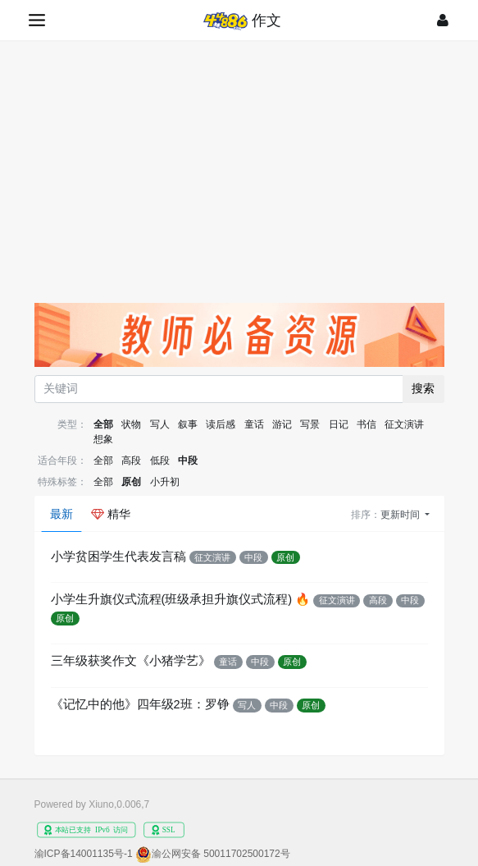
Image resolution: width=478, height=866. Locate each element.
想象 (103, 439)
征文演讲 (404, 424)
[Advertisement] (239, 163)
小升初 (165, 482)
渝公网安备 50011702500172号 (221, 853)
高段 (131, 460)
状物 (131, 424)
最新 (61, 513)
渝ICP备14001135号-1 (83, 853)
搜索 (423, 388)
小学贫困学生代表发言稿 (118, 556)
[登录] (442, 20)
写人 (160, 424)
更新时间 (401, 514)
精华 (110, 513)
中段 (188, 460)
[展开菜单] (38, 20)
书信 (366, 424)
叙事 (188, 424)
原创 (131, 482)
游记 (282, 424)
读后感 (220, 424)
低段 (160, 460)
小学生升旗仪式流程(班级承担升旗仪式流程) (172, 599)
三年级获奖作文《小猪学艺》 (131, 660)
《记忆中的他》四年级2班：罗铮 (140, 704)
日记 (338, 424)
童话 (254, 424)
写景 (310, 424)
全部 (103, 424)
